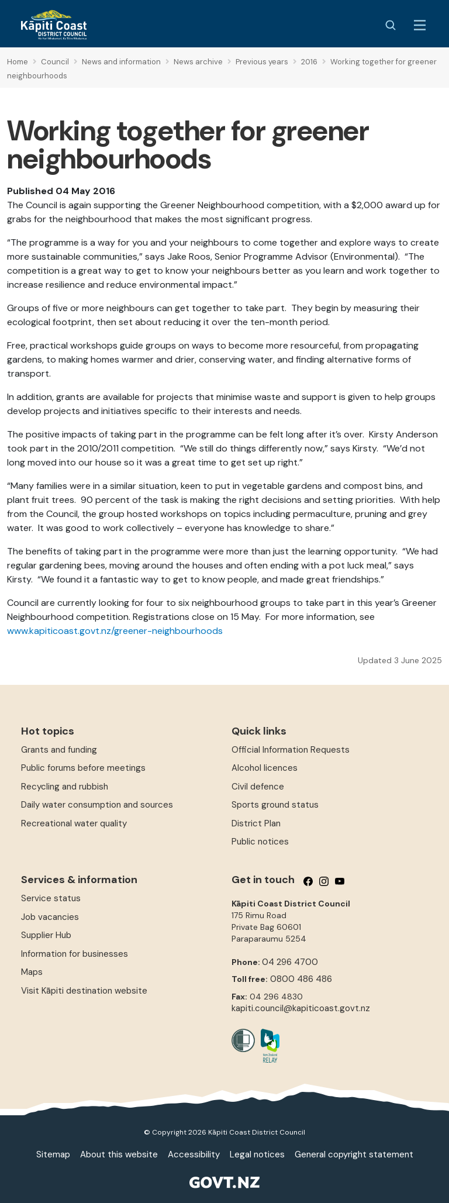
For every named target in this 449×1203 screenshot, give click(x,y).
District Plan (256, 823)
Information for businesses (74, 954)
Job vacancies (50, 917)
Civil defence (258, 786)
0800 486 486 (301, 979)
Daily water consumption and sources (97, 805)
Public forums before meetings (83, 768)
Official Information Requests (291, 750)
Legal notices (257, 1154)
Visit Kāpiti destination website (84, 991)
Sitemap (53, 1154)
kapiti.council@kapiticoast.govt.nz (301, 1008)
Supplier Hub (46, 935)
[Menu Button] (420, 25)
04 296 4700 (290, 962)
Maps (32, 972)
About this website (119, 1154)
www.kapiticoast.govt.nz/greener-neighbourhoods (115, 631)
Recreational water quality (74, 823)
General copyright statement (354, 1154)
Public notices (260, 841)
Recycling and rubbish (64, 786)
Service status (51, 898)
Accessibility (194, 1154)
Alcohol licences (265, 768)
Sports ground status (275, 805)
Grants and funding (59, 750)
